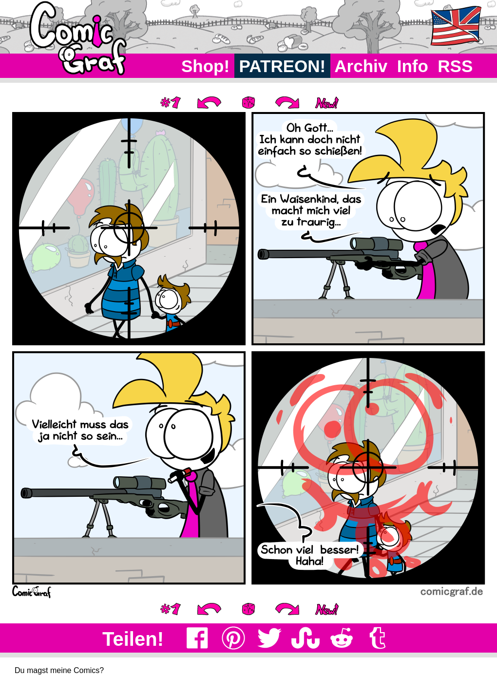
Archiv (361, 65)
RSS (455, 65)
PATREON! (282, 65)
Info (412, 65)
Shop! (205, 65)
